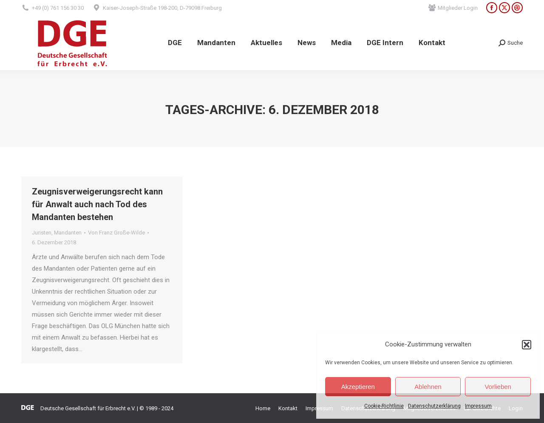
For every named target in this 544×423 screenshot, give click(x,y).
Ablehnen (427, 386)
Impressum (478, 406)
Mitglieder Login (453, 8)
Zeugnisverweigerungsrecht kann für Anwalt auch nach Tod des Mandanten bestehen (97, 204)
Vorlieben (497, 386)
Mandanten (68, 232)
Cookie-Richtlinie (384, 406)
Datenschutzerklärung (434, 406)
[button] (526, 344)
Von (116, 232)
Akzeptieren (358, 386)
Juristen (41, 232)
